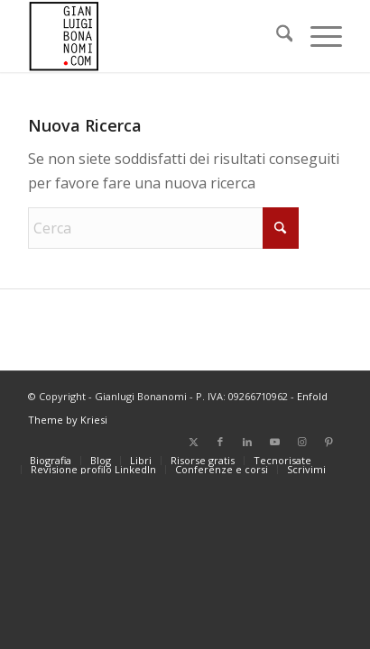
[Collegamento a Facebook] (220, 441)
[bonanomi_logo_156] (154, 36)
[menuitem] (275, 36)
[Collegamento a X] (193, 441)
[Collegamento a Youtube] (274, 441)
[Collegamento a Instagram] (301, 441)
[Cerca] (275, 36)
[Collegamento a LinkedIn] (247, 441)
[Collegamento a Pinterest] (328, 441)
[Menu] (317, 36)
